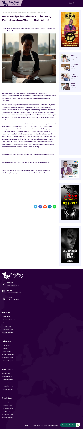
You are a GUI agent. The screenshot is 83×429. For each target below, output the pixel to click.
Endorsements (8, 323)
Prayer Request (8, 332)
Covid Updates (8, 402)
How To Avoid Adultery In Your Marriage (74, 85)
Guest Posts (7, 326)
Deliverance (7, 351)
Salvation (6, 345)
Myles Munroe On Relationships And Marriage (74, 75)
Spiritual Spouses (9, 354)
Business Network (9, 320)
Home (3, 12)
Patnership (6, 317)
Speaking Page (8, 329)
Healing (5, 348)
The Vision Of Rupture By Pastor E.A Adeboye (74, 66)
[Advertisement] (29, 189)
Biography (6, 373)
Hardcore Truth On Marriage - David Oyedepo (74, 56)
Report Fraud (7, 377)
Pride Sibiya (41, 425)
